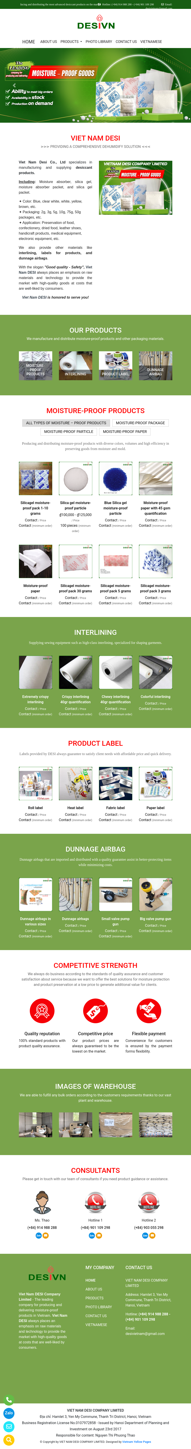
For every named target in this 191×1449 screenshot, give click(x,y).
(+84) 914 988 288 (42, 1228)
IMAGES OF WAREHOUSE (95, 1086)
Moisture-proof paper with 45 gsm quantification (155, 508)
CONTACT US (126, 42)
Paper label (156, 808)
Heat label (75, 808)
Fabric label (115, 808)
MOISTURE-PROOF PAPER (125, 431)
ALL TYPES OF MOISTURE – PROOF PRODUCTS (66, 423)
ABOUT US (48, 42)
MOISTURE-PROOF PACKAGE (140, 423)
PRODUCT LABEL (115, 374)
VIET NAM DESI (95, 138)
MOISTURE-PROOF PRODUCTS (35, 370)
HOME (28, 41)
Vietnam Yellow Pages (136, 1441)
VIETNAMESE (151, 42)
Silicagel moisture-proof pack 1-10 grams (35, 508)
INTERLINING (75, 374)
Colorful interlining (156, 697)
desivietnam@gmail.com (145, 1334)
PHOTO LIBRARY (99, 42)
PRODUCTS (69, 42)
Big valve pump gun (155, 919)
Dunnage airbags (75, 919)
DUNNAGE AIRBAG (155, 372)
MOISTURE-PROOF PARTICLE (68, 431)
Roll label (35, 808)
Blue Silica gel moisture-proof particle (115, 508)
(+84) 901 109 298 (95, 1228)
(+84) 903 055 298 (148, 1228)
